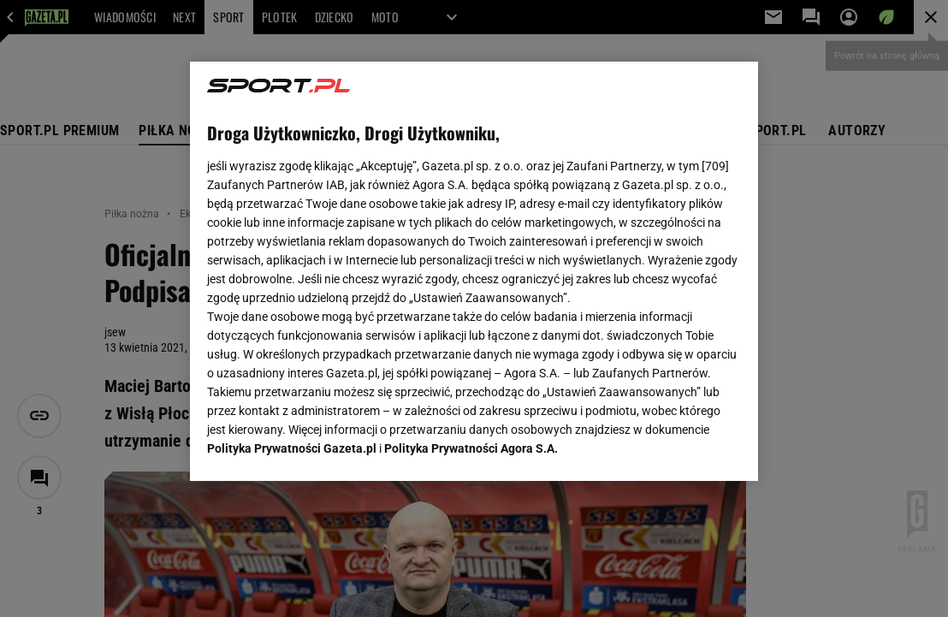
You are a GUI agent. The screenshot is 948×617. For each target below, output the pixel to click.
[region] (474, 271)
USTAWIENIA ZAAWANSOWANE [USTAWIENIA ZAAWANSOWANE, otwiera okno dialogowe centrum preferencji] (318, 447)
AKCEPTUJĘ (683, 447)
